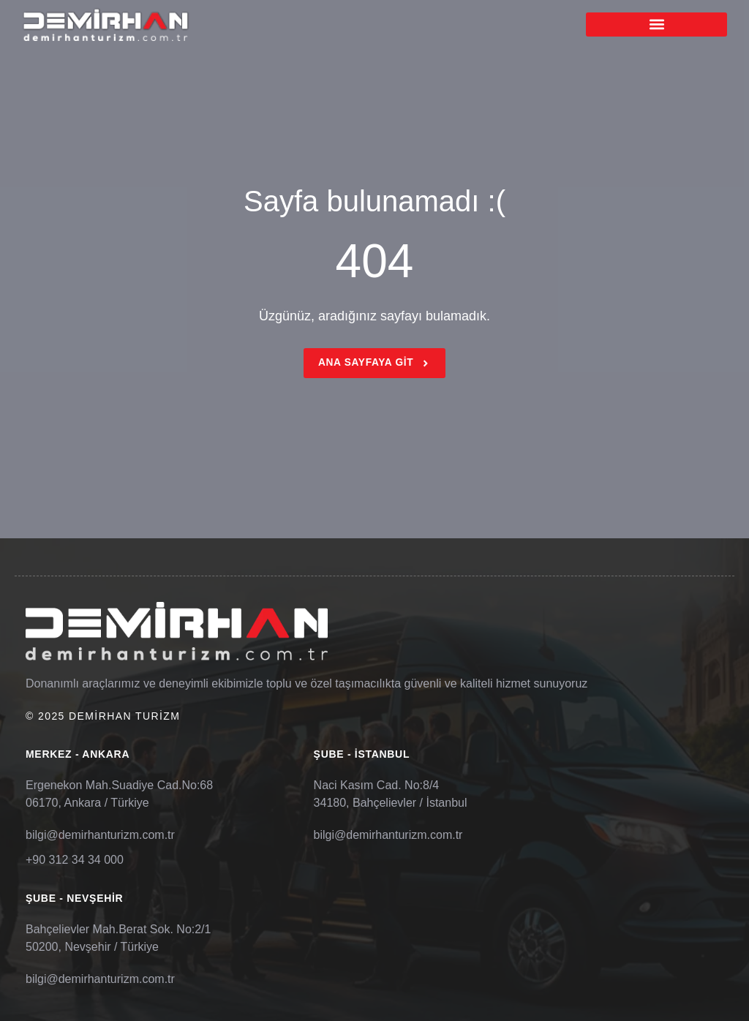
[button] (656, 24)
